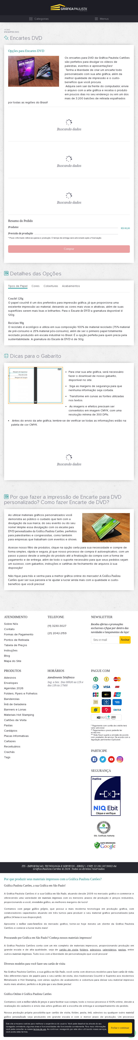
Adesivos (10, 677)
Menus (104, 19)
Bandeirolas (12, 699)
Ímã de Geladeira (15, 704)
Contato (9, 629)
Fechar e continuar (120, 1027)
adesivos (95, 949)
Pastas (8, 725)
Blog (7, 655)
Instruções (11, 650)
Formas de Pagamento (18, 634)
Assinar (125, 639)
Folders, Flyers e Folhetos (20, 693)
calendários (109, 949)
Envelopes (11, 683)
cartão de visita (68, 949)
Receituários (12, 746)
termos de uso (39, 1029)
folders (84, 949)
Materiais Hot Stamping (19, 715)
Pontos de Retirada (16, 640)
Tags (7, 757)
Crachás (9, 752)
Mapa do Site (12, 661)
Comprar (69, 248)
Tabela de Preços (15, 645)
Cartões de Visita (15, 720)
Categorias (41, 19)
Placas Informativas (16, 736)
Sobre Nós (11, 624)
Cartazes (10, 741)
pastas (122, 949)
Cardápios (10, 730)
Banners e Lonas (15, 709)
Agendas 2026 (13, 688)
